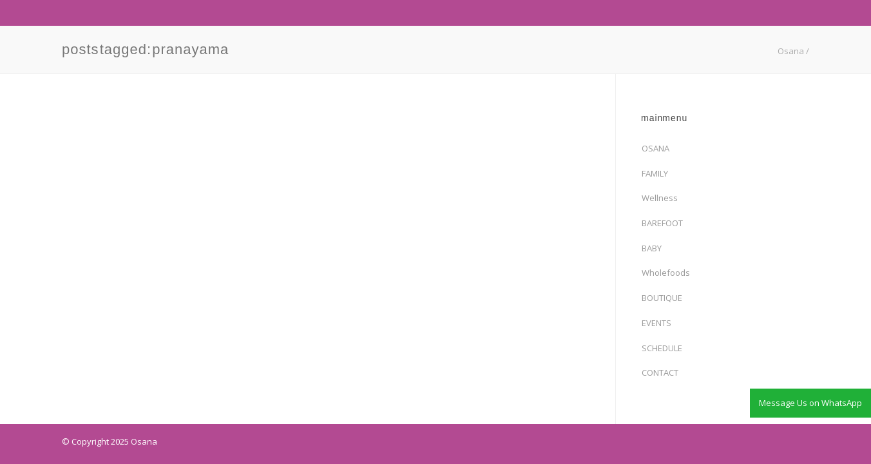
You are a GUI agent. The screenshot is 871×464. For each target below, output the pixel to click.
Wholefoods (666, 272)
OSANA (655, 148)
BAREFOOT (662, 223)
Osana (791, 51)
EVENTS (656, 323)
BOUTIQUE (662, 298)
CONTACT (660, 372)
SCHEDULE (662, 348)
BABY (652, 248)
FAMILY (655, 173)
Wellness (660, 198)
